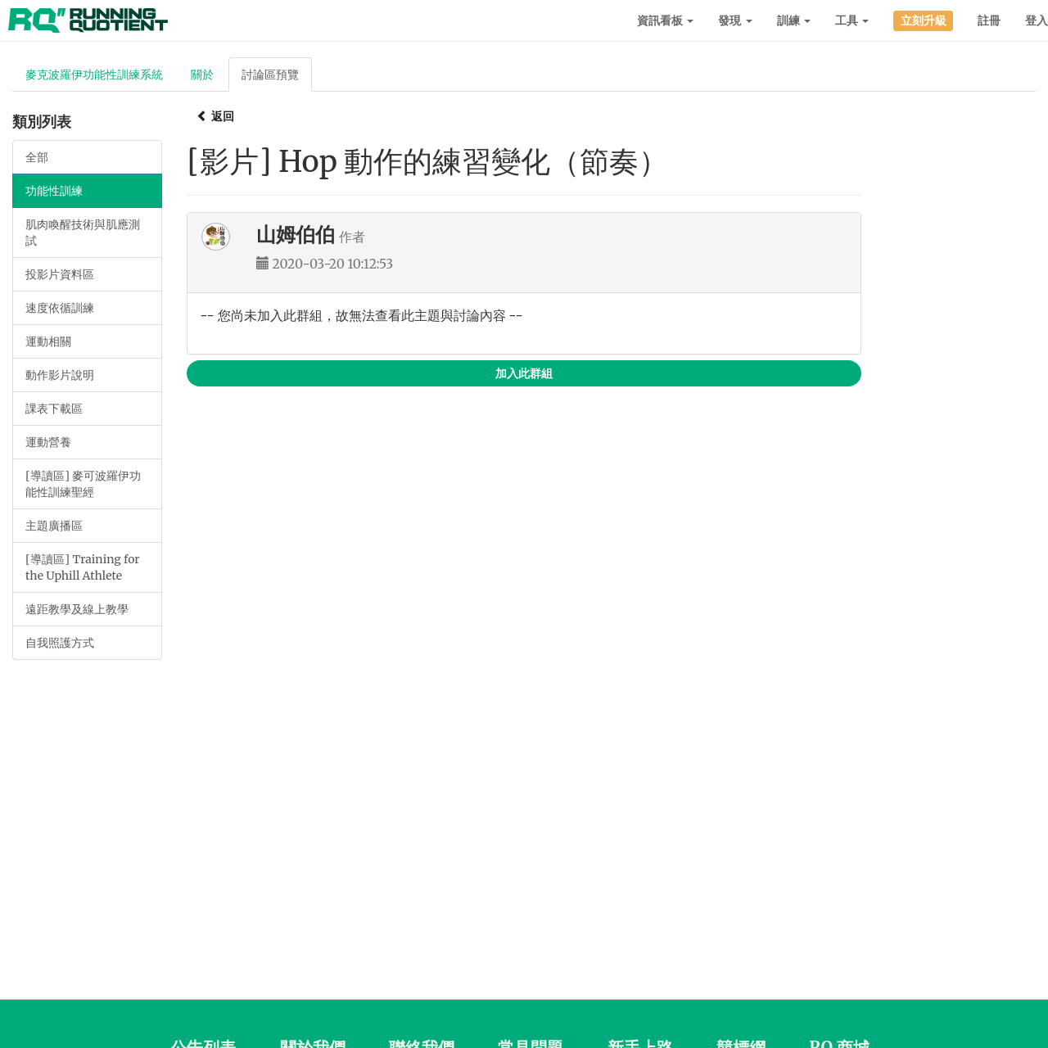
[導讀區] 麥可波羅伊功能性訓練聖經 (83, 483)
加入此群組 (524, 373)
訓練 (794, 20)
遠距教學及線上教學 (77, 609)
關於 (202, 74)
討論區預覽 (270, 74)
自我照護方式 (59, 642)
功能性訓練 (54, 190)
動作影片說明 (59, 375)
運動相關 (48, 341)
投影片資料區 (59, 274)
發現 (735, 20)
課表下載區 (54, 408)
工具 (852, 20)
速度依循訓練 (59, 307)
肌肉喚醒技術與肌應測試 (82, 232)
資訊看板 (665, 20)
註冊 (989, 20)
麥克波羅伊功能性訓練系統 (94, 74)
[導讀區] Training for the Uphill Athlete (82, 567)
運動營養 (48, 442)
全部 (36, 157)
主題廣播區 (54, 525)
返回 (214, 116)
